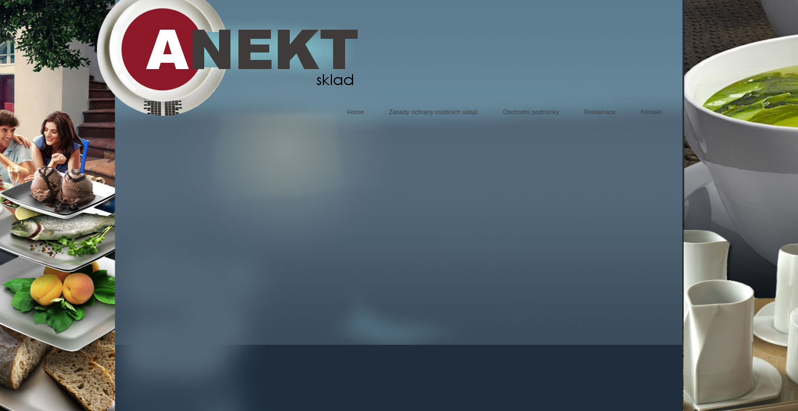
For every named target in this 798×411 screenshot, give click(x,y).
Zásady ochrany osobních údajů (433, 111)
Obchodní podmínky (531, 111)
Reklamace (599, 111)
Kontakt (651, 111)
